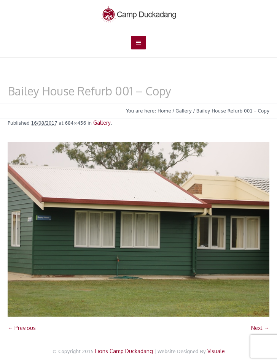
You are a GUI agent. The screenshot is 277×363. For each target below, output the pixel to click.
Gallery (183, 111)
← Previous (22, 328)
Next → (260, 328)
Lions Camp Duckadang (124, 351)
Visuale (216, 351)
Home (164, 111)
